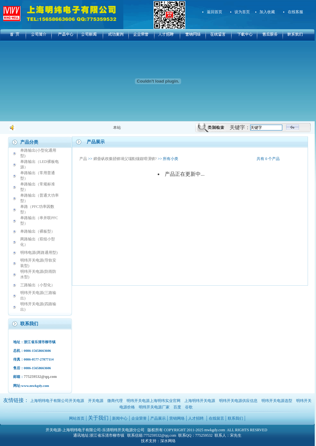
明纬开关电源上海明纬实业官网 (153, 400)
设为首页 (242, 12)
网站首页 (76, 418)
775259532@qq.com (40, 376)
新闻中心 (119, 418)
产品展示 (158, 418)
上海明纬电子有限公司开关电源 (57, 400)
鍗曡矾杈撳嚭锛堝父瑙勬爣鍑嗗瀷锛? (125, 158)
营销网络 (177, 418)
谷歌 (189, 407)
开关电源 (95, 400)
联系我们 (235, 418)
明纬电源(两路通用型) (38, 252)
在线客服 (295, 12)
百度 (177, 407)
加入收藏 (267, 12)
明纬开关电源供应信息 (238, 400)
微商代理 (115, 400)
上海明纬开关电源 (199, 400)
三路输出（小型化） (37, 285)
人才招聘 (196, 418)
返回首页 (214, 12)
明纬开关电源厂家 (154, 407)
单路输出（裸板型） (37, 231)
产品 (83, 158)
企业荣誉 (139, 418)
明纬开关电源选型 (276, 400)
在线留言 (216, 418)
